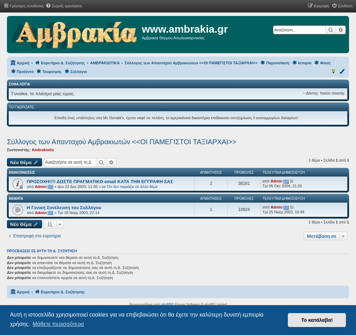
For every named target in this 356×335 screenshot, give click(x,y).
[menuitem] (64, 6)
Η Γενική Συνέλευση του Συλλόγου (64, 207)
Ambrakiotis (43, 150)
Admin (41, 187)
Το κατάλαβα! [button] (317, 320)
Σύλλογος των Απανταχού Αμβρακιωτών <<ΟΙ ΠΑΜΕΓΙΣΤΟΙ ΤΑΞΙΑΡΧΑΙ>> (121, 142)
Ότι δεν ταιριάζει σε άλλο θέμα (132, 187)
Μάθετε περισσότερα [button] (58, 324)
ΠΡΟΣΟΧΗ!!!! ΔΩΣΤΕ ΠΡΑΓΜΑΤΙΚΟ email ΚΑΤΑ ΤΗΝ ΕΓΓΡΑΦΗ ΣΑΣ (100, 181)
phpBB (166, 305)
